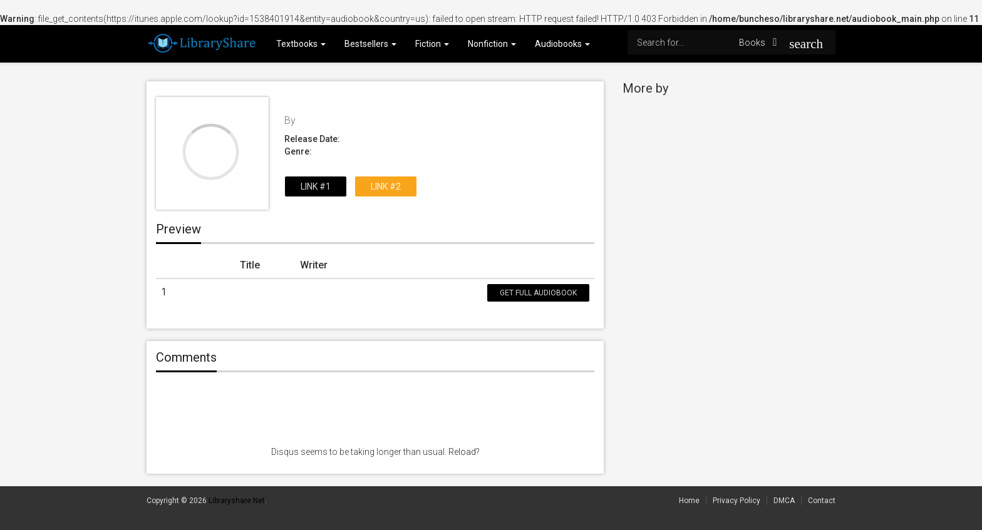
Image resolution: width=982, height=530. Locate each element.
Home (689, 500)
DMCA (784, 500)
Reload (462, 452)
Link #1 (316, 186)
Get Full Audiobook (538, 292)
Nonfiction (492, 44)
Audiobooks (562, 44)
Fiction (432, 44)
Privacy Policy (736, 500)
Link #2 (386, 186)
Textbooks (301, 44)
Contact (821, 500)
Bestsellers (370, 44)
